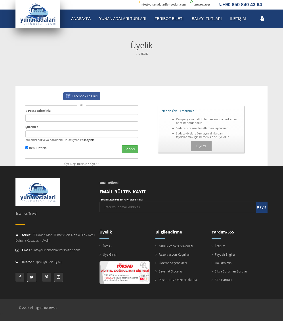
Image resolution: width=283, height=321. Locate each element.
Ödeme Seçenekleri (173, 263)
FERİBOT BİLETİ (169, 19)
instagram (58, 277)
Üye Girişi (110, 254)
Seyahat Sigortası (171, 271)
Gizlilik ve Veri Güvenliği (176, 246)
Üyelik (143, 54)
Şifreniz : (31, 127)
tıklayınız (88, 140)
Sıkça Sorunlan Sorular (231, 271)
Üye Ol (94, 164)
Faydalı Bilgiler (225, 254)
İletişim (220, 246)
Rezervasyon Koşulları (174, 254)
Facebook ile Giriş (82, 96)
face (19, 277)
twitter (31, 277)
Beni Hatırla (36, 148)
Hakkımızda (223, 263)
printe (46, 277)
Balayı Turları (207, 19)
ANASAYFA (81, 19)
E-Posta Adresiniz (38, 111)
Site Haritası (223, 280)
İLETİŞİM (238, 19)
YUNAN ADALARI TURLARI (122, 19)
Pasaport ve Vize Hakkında (178, 280)
